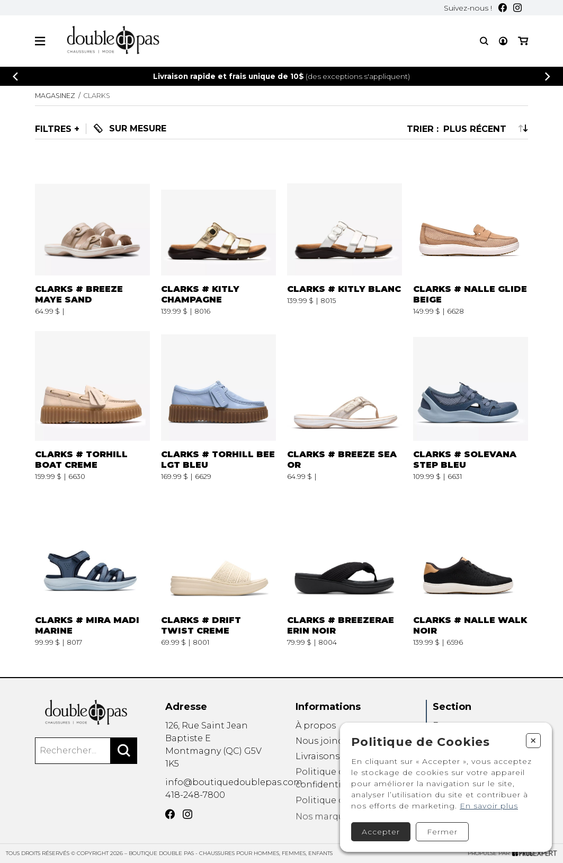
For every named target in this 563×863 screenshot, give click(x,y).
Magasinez (55, 96)
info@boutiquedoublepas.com (233, 798)
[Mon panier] (523, 41)
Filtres (53, 128)
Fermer (442, 832)
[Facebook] (502, 8)
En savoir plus (489, 806)
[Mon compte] (503, 41)
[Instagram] (517, 8)
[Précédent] (15, 77)
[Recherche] (484, 41)
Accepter (381, 832)
